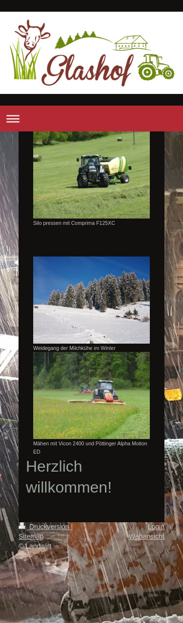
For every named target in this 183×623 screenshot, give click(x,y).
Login (156, 527)
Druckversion (45, 527)
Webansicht (146, 536)
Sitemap (31, 536)
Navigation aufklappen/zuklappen (91, 118)
